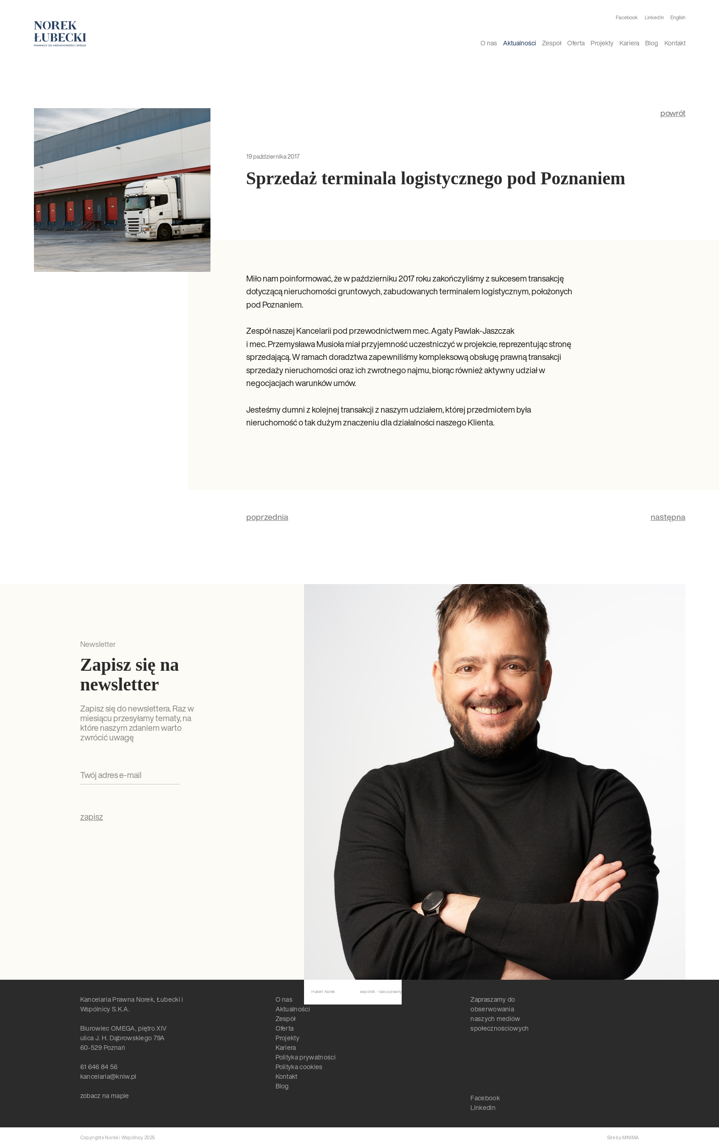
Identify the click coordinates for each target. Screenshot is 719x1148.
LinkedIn (483, 1107)
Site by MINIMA (623, 1138)
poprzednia (267, 517)
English (678, 17)
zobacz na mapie (104, 1095)
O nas (489, 43)
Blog (651, 43)
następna (668, 517)
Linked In (654, 17)
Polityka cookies (299, 1066)
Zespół (551, 43)
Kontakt (675, 43)
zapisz (91, 817)
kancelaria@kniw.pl (108, 1076)
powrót (673, 113)
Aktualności (519, 43)
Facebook (627, 17)
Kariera (629, 43)
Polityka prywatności (306, 1057)
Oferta (576, 43)
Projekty (602, 43)
